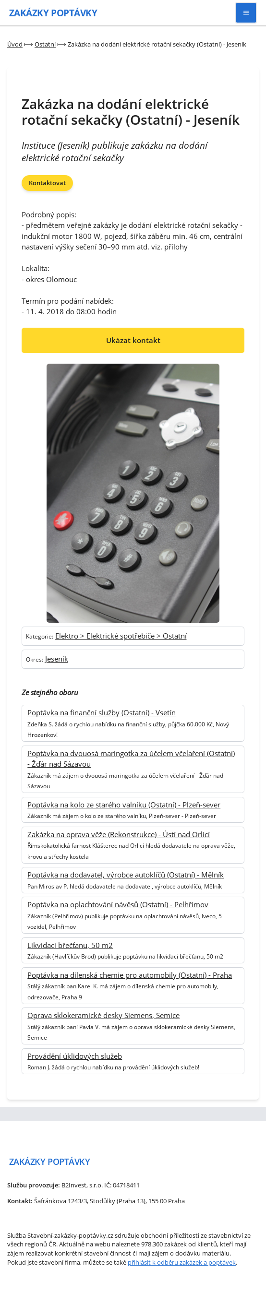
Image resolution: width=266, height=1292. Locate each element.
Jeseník (56, 659)
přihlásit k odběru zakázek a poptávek (182, 1262)
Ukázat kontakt (133, 340)
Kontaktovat (47, 182)
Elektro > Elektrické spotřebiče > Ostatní (121, 635)
